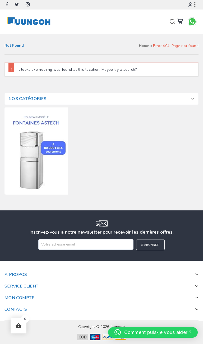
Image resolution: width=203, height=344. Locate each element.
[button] (153, 332)
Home (144, 45)
